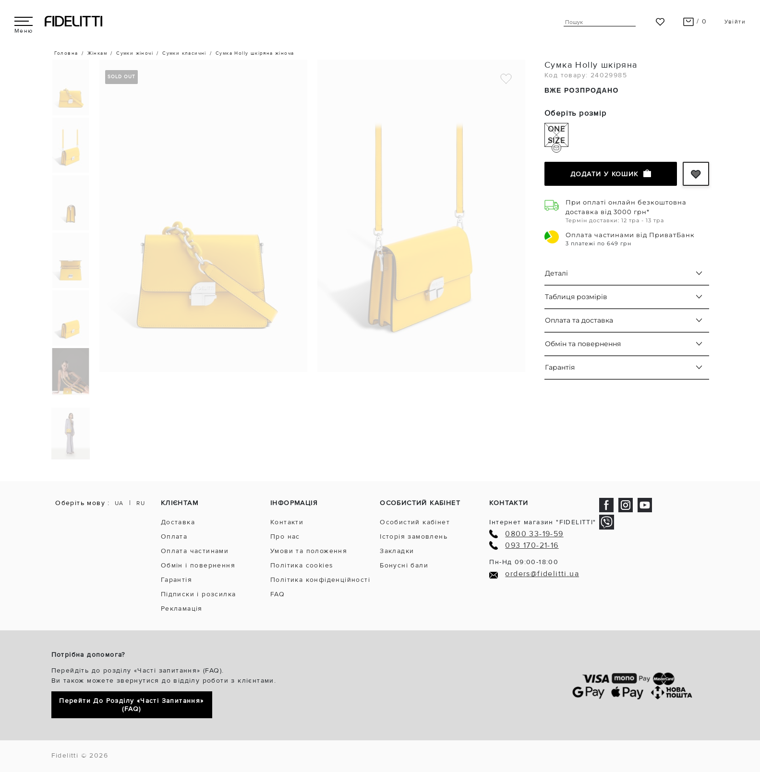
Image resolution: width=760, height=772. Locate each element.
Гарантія (560, 367)
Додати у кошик (610, 173)
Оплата (174, 536)
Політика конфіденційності (320, 580)
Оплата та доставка (579, 320)
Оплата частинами (195, 551)
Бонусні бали (404, 565)
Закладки (397, 551)
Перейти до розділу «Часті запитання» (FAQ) (131, 705)
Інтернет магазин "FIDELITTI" (542, 522)
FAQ (277, 594)
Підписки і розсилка (198, 594)
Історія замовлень (413, 536)
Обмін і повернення (198, 565)
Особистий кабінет (415, 522)
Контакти (286, 522)
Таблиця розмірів (576, 296)
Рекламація (182, 608)
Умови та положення (308, 551)
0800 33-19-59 (534, 534)
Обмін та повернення (583, 343)
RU (140, 503)
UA (119, 503)
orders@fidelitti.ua (542, 574)
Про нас (285, 536)
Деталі (556, 273)
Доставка (178, 522)
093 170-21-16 (531, 545)
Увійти (735, 21)
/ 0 (695, 21)
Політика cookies (301, 565)
